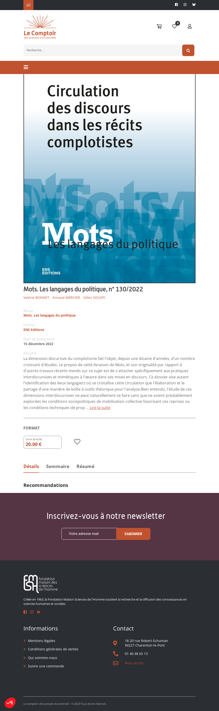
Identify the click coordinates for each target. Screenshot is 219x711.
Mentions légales (41, 640)
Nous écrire (134, 663)
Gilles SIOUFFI (94, 297)
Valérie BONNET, (36, 297)
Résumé (85, 466)
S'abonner (133, 534)
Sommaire (57, 466)
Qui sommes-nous (42, 657)
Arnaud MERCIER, (67, 297)
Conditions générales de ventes (53, 649)
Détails (31, 466)
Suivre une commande (46, 666)
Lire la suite (100, 407)
